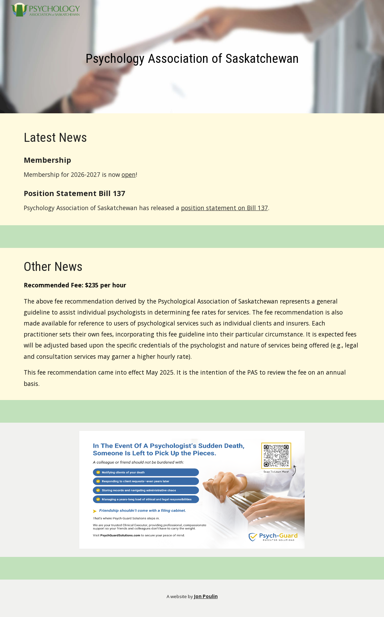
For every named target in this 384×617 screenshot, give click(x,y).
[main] (192, 58)
